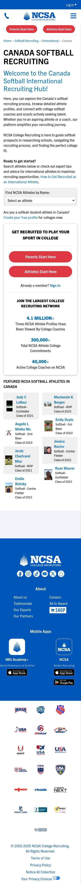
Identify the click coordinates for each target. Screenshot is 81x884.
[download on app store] (17, 672)
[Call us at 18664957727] (6, 16)
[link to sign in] (55, 285)
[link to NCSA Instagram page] (28, 574)
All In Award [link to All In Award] (58, 603)
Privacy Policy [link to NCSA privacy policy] (40, 865)
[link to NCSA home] (40, 560)
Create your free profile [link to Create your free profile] (20, 217)
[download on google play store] (64, 682)
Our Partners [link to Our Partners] (23, 616)
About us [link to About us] (20, 597)
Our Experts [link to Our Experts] (22, 609)
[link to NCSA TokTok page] (36, 574)
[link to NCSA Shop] (58, 610)
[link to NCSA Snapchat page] (61, 574)
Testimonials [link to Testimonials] (23, 603)
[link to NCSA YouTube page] (44, 574)
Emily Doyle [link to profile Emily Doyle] (64, 419)
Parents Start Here (22, 29)
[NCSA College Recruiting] (39, 16)
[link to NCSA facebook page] (20, 574)
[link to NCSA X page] (53, 574)
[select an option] (40, 200)
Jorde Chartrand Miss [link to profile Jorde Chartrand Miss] (22, 456)
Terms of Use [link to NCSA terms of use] (40, 858)
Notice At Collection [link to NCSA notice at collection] (40, 872)
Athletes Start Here (58, 29)
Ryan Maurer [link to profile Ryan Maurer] (65, 468)
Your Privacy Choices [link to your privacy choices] (36, 879)
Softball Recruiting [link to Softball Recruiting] (26, 41)
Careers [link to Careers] (55, 597)
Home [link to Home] (7, 41)
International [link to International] (50, 41)
